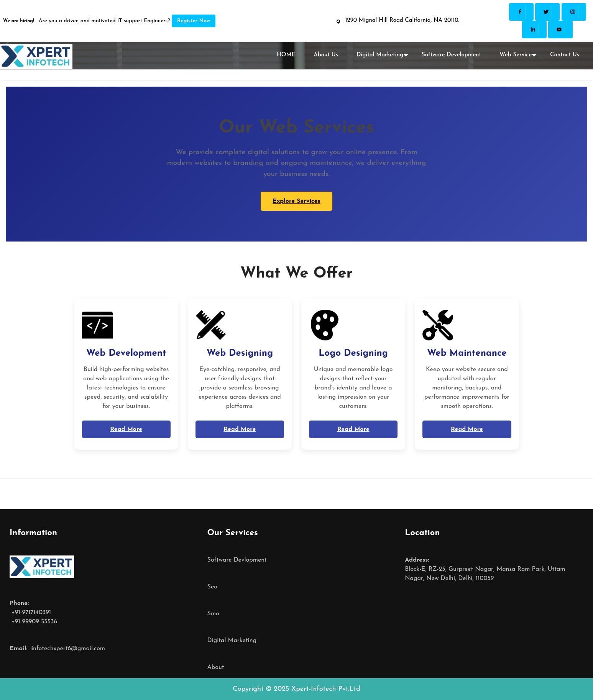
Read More (126, 429)
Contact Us (564, 55)
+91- (16, 613)
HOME (286, 55)
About (215, 667)
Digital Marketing (379, 55)
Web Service (515, 55)
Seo (212, 587)
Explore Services (296, 201)
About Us (326, 55)
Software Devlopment (237, 560)
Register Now (193, 21)
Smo (213, 614)
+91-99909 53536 (33, 622)
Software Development (451, 55)
